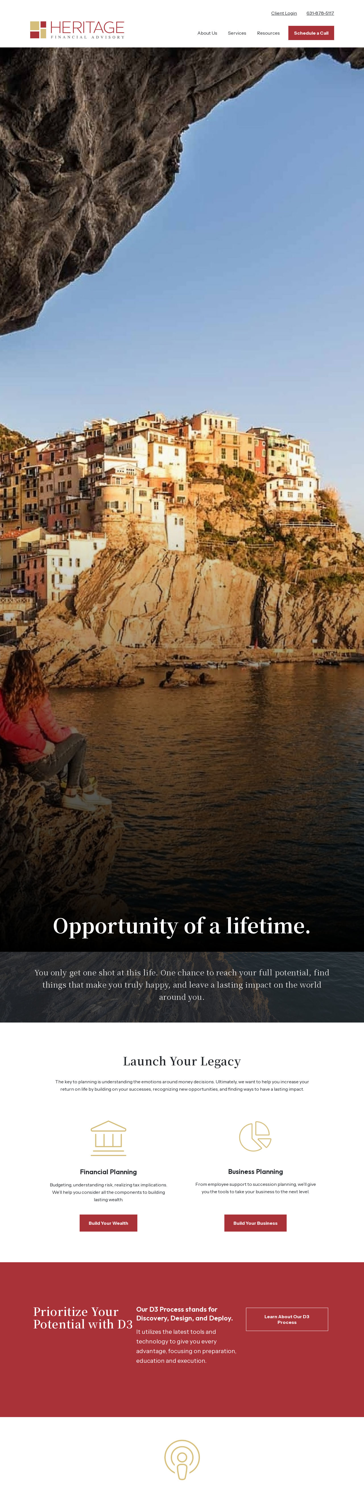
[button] (207, 33)
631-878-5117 (320, 13)
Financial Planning (108, 1171)
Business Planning (255, 1171)
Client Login (284, 13)
